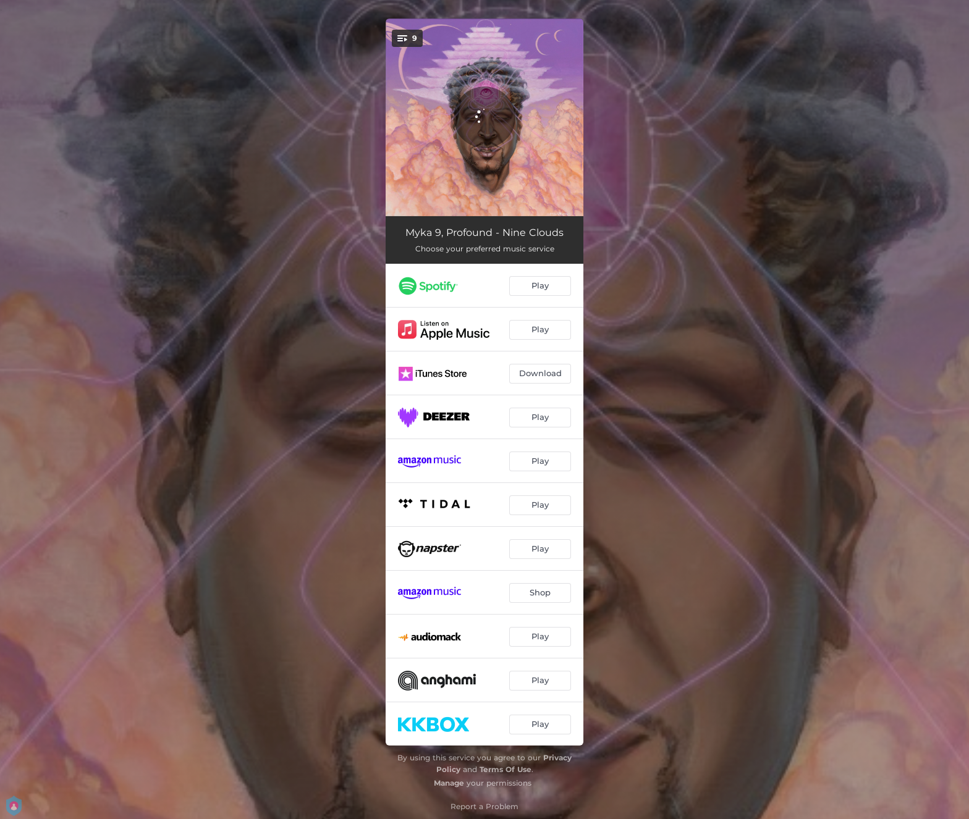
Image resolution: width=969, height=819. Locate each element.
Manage (449, 783)
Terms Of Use (505, 769)
